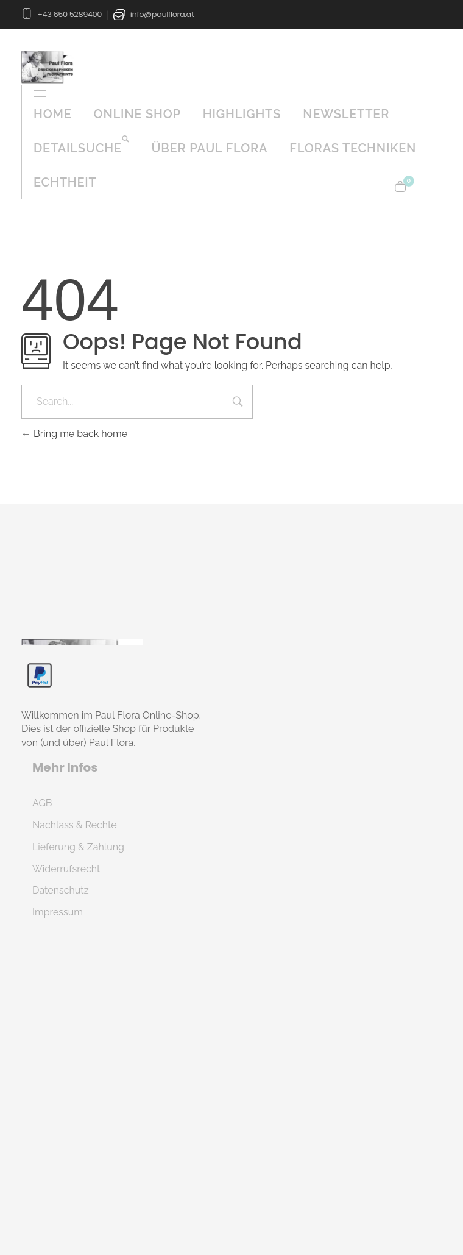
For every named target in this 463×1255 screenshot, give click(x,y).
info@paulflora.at (162, 14)
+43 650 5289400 (69, 14)
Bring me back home (74, 433)
